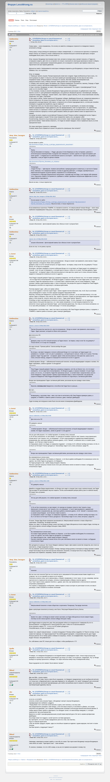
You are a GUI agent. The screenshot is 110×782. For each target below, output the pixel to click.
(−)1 (69, 320)
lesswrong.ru (50, 4)
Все (19, 31)
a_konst (12, 254)
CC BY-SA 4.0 (56, 775)
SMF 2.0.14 (51, 777)
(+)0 (69, 38)
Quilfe (11, 648)
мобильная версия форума (88, 4)
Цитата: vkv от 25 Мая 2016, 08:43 (38, 239)
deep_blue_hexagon (17, 135)
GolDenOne (13, 39)
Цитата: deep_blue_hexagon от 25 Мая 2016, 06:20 (42, 196)
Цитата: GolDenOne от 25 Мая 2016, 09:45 (40, 415)
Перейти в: (82, 764)
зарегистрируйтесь (43, 11)
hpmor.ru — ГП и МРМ (61, 4)
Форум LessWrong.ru (20, 4)
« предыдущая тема (85, 29)
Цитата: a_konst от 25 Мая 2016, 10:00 (39, 481)
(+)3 (69, 648)
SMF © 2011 (55, 777)
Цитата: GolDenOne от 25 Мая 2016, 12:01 (40, 601)
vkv (10, 217)
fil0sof (45, 25)
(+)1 (69, 253)
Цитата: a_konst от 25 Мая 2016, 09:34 (39, 325)
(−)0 (69, 40)
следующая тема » (97, 29)
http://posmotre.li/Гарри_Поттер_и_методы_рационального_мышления (51, 144)
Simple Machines (59, 777)
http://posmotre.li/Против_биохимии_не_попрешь (44, 161)
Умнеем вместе (74, 4)
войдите (33, 11)
